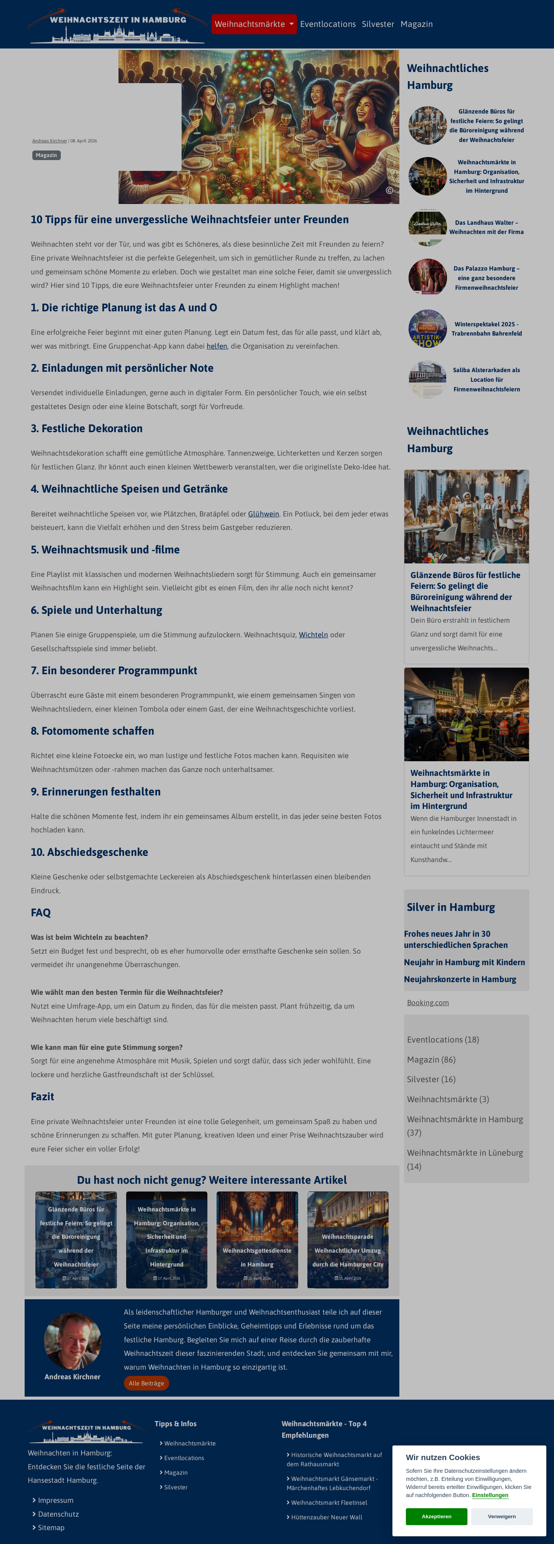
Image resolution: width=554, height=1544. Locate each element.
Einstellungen (490, 1495)
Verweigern (502, 1516)
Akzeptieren (437, 1516)
